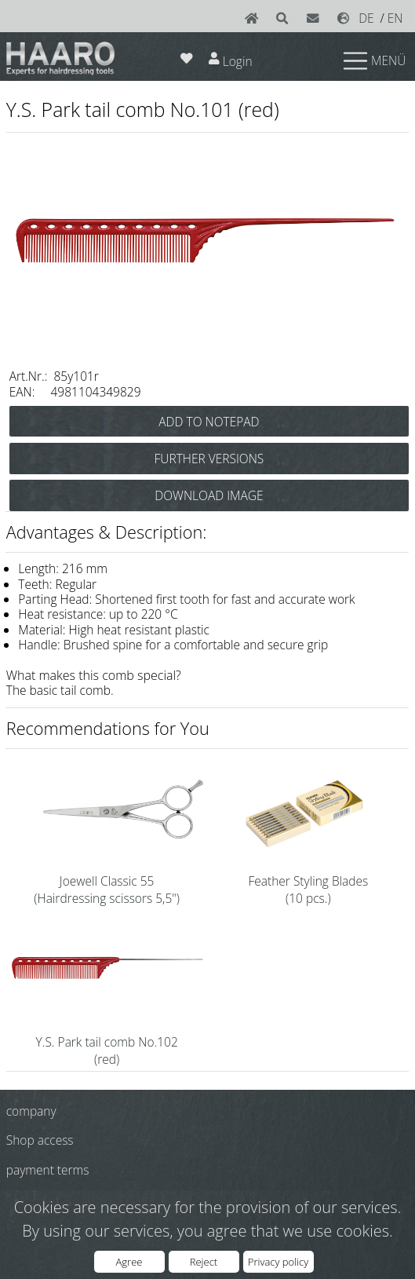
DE (366, 18)
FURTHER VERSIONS (209, 458)
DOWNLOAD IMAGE (209, 495)
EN (395, 18)
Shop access (40, 1140)
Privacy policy (278, 1262)
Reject (203, 1262)
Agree (129, 1262)
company (31, 1111)
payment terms (47, 1170)
